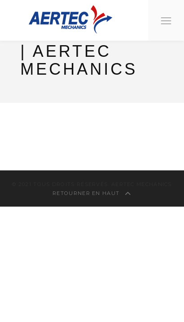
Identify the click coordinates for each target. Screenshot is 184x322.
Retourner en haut (92, 193)
